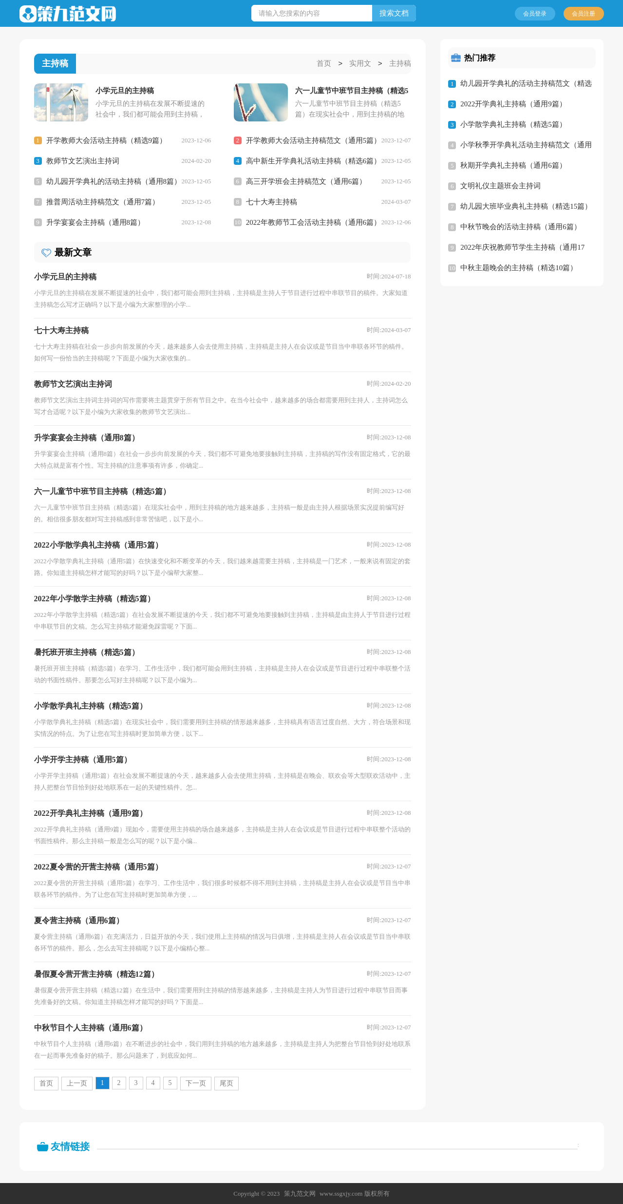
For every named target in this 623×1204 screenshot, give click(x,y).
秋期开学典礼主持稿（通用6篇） (513, 165)
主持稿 (400, 64)
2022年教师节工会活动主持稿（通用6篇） (313, 222)
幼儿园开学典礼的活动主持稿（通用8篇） (114, 181)
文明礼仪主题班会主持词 (500, 186)
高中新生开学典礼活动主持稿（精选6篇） (313, 160)
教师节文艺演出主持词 (82, 160)
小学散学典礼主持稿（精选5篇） (513, 124)
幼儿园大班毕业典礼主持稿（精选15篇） (526, 206)
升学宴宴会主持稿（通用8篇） (95, 222)
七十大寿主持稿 (271, 201)
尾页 (226, 1082)
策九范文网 (300, 1193)
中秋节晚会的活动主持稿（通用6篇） (520, 227)
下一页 (196, 1082)
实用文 (360, 64)
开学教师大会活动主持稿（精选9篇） (106, 140)
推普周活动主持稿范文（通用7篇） (103, 201)
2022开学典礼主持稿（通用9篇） (513, 104)
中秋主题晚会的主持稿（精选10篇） (518, 268)
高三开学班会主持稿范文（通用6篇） (306, 181)
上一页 (77, 1082)
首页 (324, 64)
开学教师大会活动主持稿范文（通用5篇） (313, 140)
